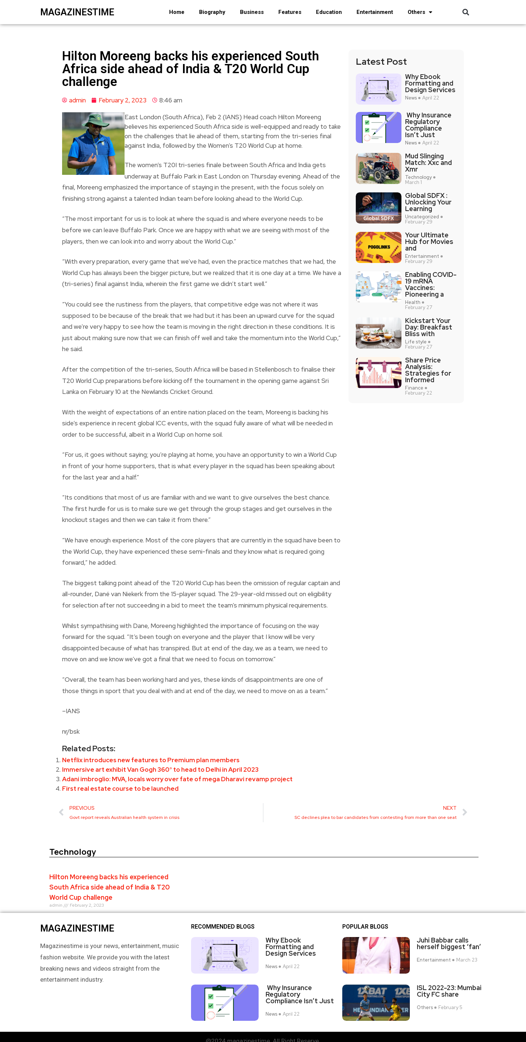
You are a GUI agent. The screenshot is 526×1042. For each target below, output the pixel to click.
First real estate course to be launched (120, 789)
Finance (414, 388)
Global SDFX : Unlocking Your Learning (428, 202)
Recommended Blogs (223, 927)
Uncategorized (422, 216)
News (411, 98)
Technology (418, 177)
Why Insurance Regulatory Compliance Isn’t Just (428, 125)
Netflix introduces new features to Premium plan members (151, 760)
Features (289, 12)
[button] (466, 12)
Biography (212, 12)
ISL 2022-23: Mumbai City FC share (449, 985)
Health (412, 302)
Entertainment (375, 12)
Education (329, 12)
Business (252, 12)
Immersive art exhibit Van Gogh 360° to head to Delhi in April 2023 (160, 769)
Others (420, 12)
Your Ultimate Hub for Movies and (429, 242)
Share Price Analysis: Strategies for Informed (428, 370)
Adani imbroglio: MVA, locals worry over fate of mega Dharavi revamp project (177, 779)
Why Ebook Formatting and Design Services (430, 83)
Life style (416, 342)
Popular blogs (365, 927)
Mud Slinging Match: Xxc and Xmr (428, 163)
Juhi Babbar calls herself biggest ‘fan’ (449, 943)
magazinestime (77, 12)
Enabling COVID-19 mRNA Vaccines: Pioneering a (431, 284)
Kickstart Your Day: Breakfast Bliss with (428, 327)
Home (176, 12)
